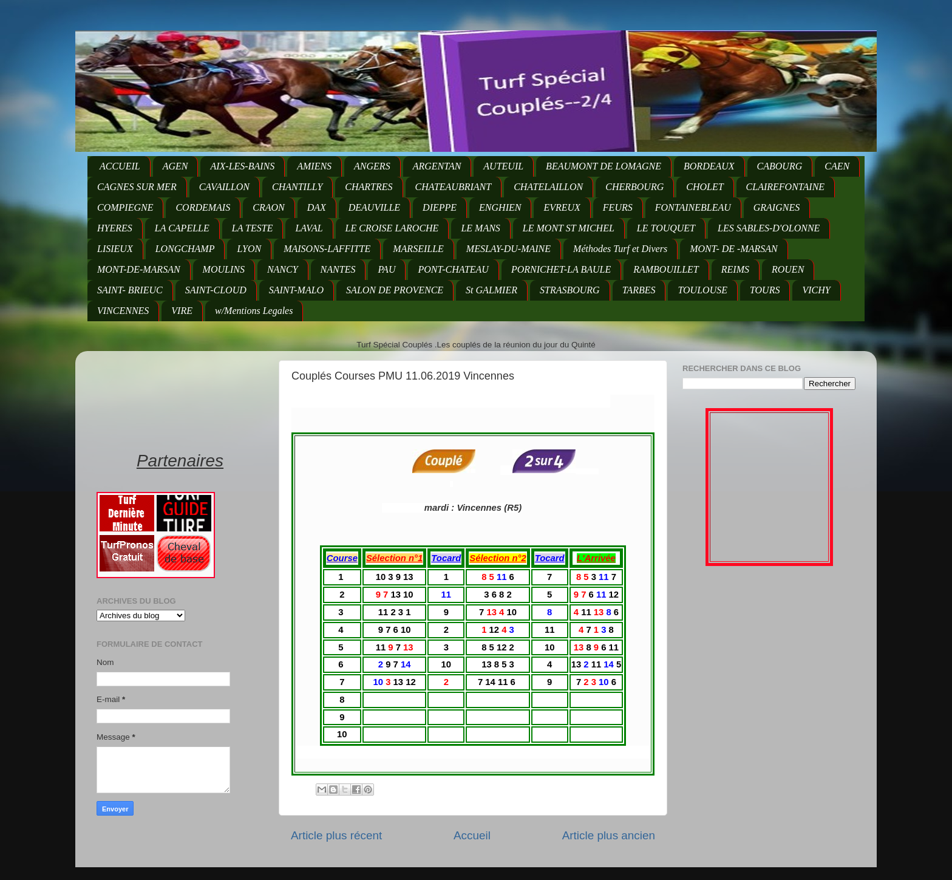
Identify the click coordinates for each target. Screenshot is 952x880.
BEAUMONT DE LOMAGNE (603, 166)
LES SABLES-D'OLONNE (769, 228)
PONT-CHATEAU (453, 269)
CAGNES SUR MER (137, 187)
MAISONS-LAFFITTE (327, 249)
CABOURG (780, 166)
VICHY (816, 290)
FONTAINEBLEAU (693, 207)
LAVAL (308, 228)
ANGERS (372, 166)
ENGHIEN (500, 207)
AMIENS (314, 166)
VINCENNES (123, 310)
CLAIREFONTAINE (785, 187)
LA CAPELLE (182, 228)
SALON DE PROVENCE (394, 290)
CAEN (836, 166)
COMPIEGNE (125, 207)
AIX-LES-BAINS (242, 166)
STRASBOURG (570, 290)
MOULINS (224, 269)
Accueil (472, 835)
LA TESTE (252, 228)
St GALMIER (491, 290)
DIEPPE (440, 207)
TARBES (639, 290)
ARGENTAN (437, 166)
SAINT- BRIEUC (130, 290)
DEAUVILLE (374, 207)
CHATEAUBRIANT (453, 187)
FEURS (618, 207)
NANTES (338, 269)
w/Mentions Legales (254, 310)
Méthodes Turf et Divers (620, 249)
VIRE (181, 310)
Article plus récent (336, 835)
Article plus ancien (608, 835)
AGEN (175, 166)
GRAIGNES (776, 207)
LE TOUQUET (666, 228)
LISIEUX (115, 249)
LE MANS (480, 228)
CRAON (268, 207)
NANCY (282, 269)
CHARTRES (368, 187)
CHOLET (704, 187)
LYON (249, 249)
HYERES (114, 228)
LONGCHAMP (185, 249)
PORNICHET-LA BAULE (561, 269)
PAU (386, 269)
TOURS (765, 290)
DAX (316, 207)
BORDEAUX (709, 166)
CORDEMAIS (202, 207)
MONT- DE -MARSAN (734, 249)
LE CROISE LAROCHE (392, 228)
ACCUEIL (120, 166)
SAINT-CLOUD (215, 290)
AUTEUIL (503, 166)
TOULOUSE (702, 290)
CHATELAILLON (548, 187)
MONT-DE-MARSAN (138, 269)
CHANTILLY (297, 187)
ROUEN (788, 269)
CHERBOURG (634, 187)
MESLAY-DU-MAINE (508, 249)
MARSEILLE (418, 249)
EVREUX (561, 207)
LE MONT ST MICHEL (568, 228)
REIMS (735, 269)
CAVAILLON (224, 187)
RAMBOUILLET (666, 269)
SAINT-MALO (296, 290)
